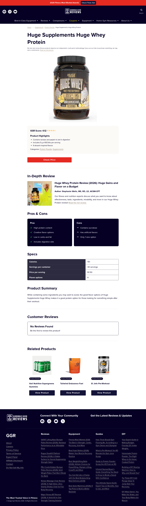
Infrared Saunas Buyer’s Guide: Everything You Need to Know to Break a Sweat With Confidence (107, 473)
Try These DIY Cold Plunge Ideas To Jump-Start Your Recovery (129, 482)
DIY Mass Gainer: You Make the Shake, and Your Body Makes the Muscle (130, 496)
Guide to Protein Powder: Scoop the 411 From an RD (106, 462)
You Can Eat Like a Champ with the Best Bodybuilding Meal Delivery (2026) (79, 478)
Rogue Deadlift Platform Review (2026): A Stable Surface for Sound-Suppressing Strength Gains (53, 457)
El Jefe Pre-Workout (100, 383)
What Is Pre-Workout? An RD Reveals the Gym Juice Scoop (107, 453)
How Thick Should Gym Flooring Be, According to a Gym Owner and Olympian (106, 442)
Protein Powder (50, 27)
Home (29, 27)
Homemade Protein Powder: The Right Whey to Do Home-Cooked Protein (129, 457)
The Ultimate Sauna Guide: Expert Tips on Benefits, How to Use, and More (107, 486)
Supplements (39, 27)
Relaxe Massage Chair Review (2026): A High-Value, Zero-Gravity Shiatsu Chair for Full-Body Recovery (53, 485)
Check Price (49, 159)
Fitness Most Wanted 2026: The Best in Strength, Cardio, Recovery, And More (80, 442)
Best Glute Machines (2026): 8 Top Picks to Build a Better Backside (81, 489)
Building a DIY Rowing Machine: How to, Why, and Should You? (131, 470)
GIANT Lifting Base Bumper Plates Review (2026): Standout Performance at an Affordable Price (53, 444)
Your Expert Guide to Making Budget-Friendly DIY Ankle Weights (130, 444)
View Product (42, 392)
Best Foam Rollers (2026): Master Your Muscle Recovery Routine (80, 453)
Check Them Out (88, 3)
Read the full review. (77, 202)
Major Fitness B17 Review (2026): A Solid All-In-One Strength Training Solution (51, 497)
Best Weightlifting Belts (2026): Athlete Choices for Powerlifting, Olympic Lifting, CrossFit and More (80, 465)
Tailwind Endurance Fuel (71, 383)
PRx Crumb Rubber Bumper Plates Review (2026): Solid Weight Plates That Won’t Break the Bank (53, 471)
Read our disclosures (47, 50)
